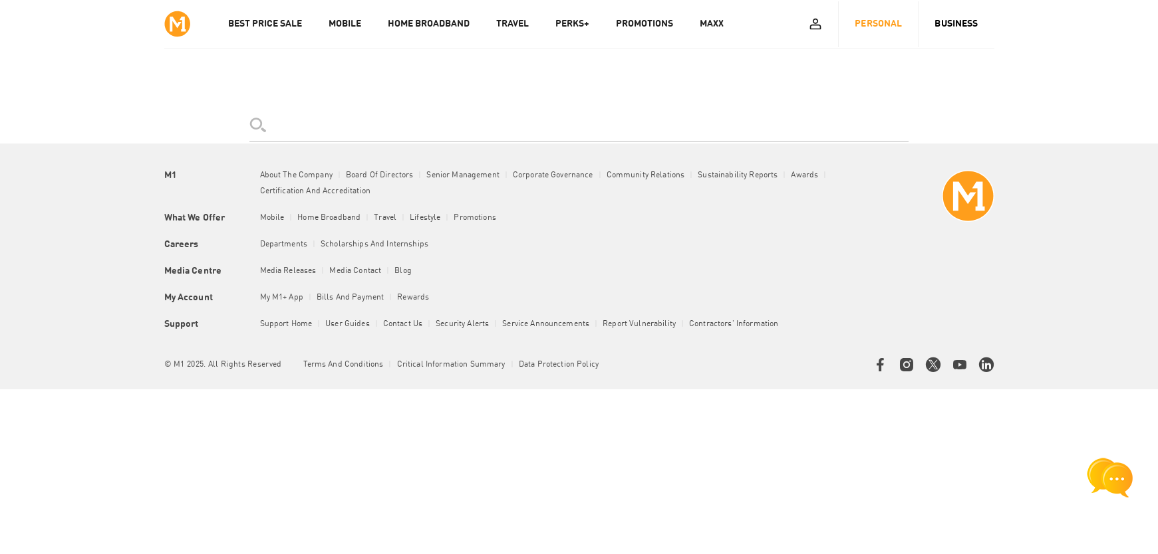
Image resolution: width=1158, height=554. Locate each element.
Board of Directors (380, 175)
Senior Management (462, 175)
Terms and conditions (343, 365)
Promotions (475, 218)
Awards (804, 175)
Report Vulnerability (639, 324)
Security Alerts (462, 324)
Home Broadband (329, 218)
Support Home (286, 324)
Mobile (272, 218)
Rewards (413, 298)
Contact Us (402, 324)
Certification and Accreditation (315, 191)
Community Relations (646, 175)
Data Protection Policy (559, 365)
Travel (385, 218)
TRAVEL (512, 24)
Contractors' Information (733, 324)
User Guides (347, 324)
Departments (284, 244)
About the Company (296, 175)
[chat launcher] (1110, 477)
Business (956, 24)
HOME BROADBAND (429, 24)
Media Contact (355, 271)
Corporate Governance (553, 175)
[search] (579, 124)
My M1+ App (281, 298)
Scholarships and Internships (374, 244)
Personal (878, 24)
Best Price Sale (265, 24)
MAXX (712, 24)
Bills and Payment (350, 298)
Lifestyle (425, 218)
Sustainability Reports (738, 175)
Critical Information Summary (451, 365)
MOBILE (345, 24)
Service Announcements (545, 324)
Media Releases (288, 271)
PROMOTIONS (644, 24)
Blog (403, 271)
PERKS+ (572, 24)
